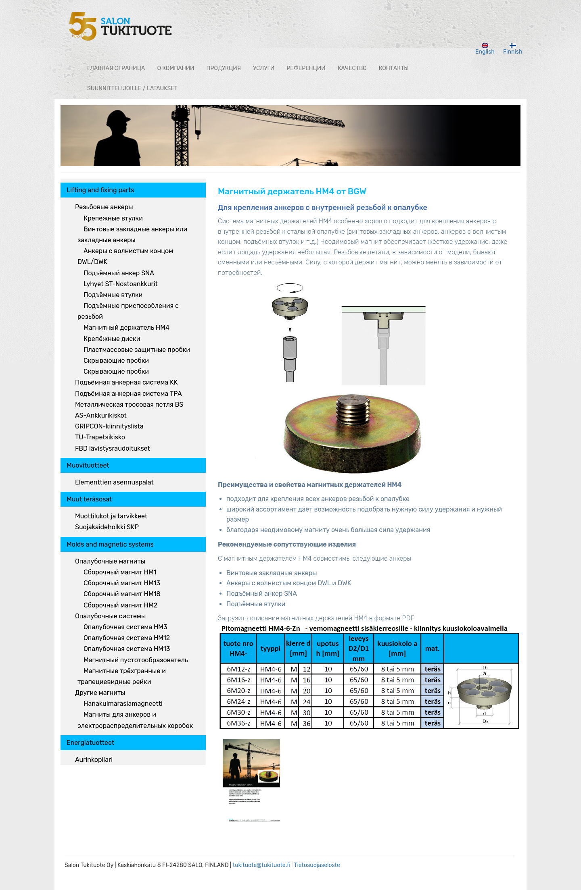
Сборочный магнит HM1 (120, 572)
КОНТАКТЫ (394, 68)
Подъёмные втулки (113, 295)
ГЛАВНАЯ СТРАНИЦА (116, 68)
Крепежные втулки (113, 218)
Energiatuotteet (90, 743)
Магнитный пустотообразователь (136, 660)
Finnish (512, 49)
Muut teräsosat (89, 499)
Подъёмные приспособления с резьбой (128, 311)
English (485, 49)
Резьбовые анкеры (104, 207)
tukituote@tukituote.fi (261, 865)
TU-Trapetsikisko (100, 437)
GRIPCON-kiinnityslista (109, 426)
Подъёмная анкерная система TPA (128, 393)
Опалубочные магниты (110, 561)
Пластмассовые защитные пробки (137, 350)
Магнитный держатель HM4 (126, 327)
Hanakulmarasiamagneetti (123, 703)
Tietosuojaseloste (317, 865)
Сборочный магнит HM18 (122, 594)
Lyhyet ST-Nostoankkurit (121, 284)
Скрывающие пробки (116, 360)
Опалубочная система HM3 (125, 627)
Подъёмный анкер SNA (119, 273)
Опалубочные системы (110, 616)
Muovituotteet (88, 465)
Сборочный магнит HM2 (120, 605)
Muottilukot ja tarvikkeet (111, 516)
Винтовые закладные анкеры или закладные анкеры (132, 234)
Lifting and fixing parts (100, 190)
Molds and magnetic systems (110, 544)
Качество (352, 68)
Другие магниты (100, 693)
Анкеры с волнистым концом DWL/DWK (125, 256)
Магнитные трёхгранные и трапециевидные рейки (121, 676)
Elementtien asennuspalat (114, 482)
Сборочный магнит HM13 (122, 583)
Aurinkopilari (94, 759)
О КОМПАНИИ (175, 68)
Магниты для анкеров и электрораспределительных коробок (135, 720)
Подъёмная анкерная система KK (126, 382)
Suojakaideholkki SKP (107, 527)
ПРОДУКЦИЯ (223, 68)
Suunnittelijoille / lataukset (132, 88)
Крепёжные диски (112, 339)
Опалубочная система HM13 (127, 649)
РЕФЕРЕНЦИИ (305, 68)
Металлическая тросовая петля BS (129, 404)
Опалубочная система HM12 (127, 638)
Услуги (263, 68)
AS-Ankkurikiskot (101, 415)
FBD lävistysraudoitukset (112, 448)
